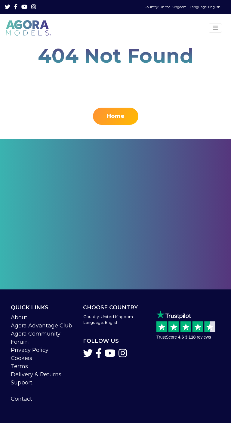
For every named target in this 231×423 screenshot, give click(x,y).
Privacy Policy (29, 350)
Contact (21, 399)
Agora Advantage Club (41, 325)
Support (21, 382)
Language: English (182, 7)
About (19, 317)
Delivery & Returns (36, 374)
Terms (19, 366)
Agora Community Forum (35, 337)
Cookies (21, 358)
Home (116, 116)
